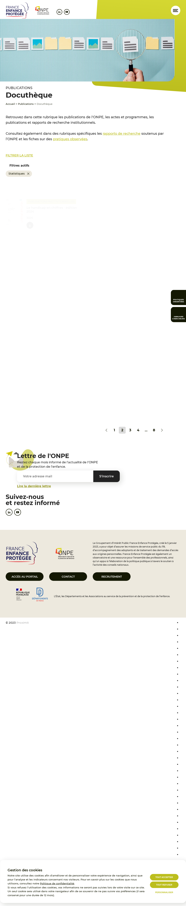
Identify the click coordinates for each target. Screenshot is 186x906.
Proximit (22, 622)
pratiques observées (70, 139)
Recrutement (111, 576)
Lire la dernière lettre (34, 486)
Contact (68, 576)
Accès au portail (25, 576)
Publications (26, 103)
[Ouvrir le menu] (175, 10)
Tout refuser (164, 885)
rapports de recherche (121, 134)
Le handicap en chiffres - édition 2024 (51, 209)
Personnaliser (164, 892)
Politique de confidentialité (57, 883)
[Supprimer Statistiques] (28, 173)
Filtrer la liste (19, 155)
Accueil (10, 103)
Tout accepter (164, 877)
